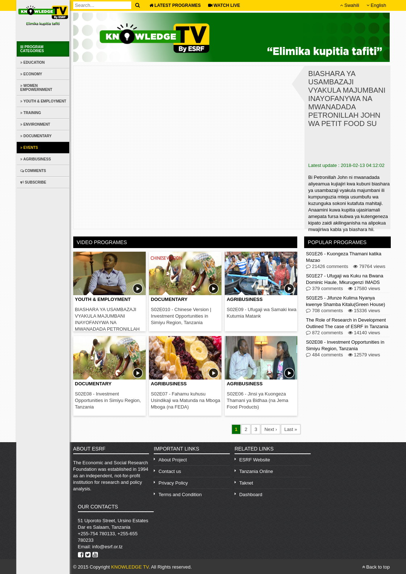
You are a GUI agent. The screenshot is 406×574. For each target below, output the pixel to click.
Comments (33, 171)
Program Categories (32, 49)
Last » (290, 429)
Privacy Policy (173, 483)
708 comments (324, 310)
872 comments (324, 332)
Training (30, 113)
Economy (31, 74)
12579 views (364, 354)
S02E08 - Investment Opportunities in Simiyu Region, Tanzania (108, 400)
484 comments (324, 354)
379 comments (324, 288)
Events (29, 148)
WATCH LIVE (224, 5)
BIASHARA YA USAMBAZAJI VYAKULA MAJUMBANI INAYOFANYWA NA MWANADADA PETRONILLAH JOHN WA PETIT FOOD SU (107, 322)
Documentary (36, 136)
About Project (172, 459)
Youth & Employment (43, 101)
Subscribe (33, 182)
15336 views (364, 310)
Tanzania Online (256, 471)
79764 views (369, 266)
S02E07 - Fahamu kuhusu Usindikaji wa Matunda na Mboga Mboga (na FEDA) (185, 400)
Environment (35, 124)
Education (32, 62)
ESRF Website (254, 459)
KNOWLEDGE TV (130, 567)
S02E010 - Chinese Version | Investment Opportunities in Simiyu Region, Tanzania (181, 316)
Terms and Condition (180, 494)
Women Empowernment (36, 88)
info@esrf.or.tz (107, 546)
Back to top (376, 567)
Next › (270, 429)
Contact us (169, 471)
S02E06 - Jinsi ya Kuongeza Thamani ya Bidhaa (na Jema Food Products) (257, 400)
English (376, 5)
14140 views (364, 332)
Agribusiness (35, 159)
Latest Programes (175, 5)
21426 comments (327, 266)
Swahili (349, 5)
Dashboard (250, 494)
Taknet (246, 483)
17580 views (364, 288)
